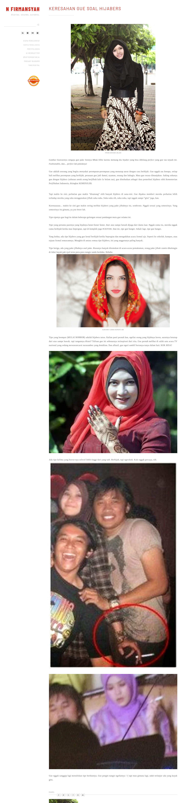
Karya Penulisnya (31, 45)
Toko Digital (34, 65)
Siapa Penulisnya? (31, 41)
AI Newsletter (33, 53)
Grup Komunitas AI (31, 57)
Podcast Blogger (32, 61)
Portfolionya (33, 49)
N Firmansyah (23, 9)
